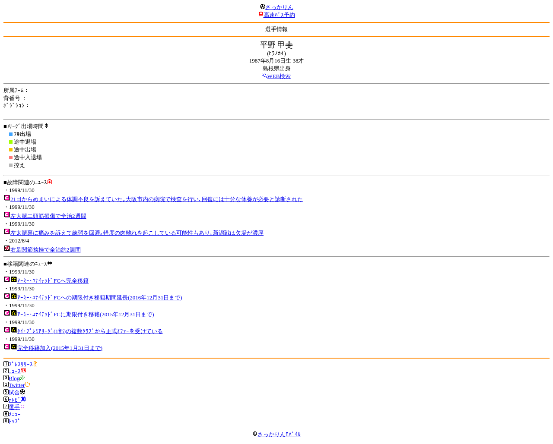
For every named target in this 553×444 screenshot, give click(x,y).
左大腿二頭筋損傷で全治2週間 (48, 216)
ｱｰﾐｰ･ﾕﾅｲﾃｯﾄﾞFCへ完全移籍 (53, 280)
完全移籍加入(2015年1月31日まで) (59, 348)
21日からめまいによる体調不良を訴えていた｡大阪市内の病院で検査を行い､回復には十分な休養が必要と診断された (156, 199)
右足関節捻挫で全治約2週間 (45, 249)
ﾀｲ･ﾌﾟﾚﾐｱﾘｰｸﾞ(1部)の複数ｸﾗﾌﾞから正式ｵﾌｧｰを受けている (90, 331)
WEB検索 (279, 76)
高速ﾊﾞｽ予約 (279, 15)
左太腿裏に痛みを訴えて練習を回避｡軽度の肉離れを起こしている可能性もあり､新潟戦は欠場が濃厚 (137, 233)
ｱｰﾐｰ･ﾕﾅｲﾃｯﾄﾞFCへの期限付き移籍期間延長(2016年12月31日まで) (99, 297)
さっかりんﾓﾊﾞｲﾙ (276, 434)
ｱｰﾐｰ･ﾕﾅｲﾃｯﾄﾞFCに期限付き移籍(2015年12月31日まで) (85, 314)
